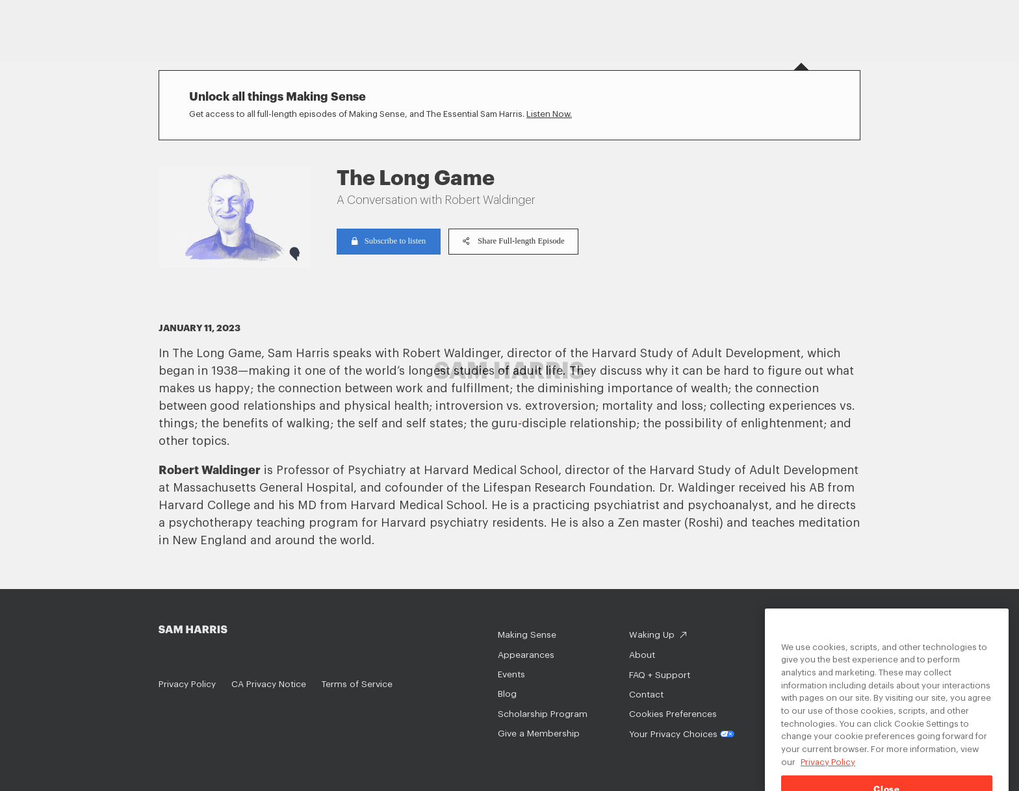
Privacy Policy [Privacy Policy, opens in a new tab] (828, 770)
